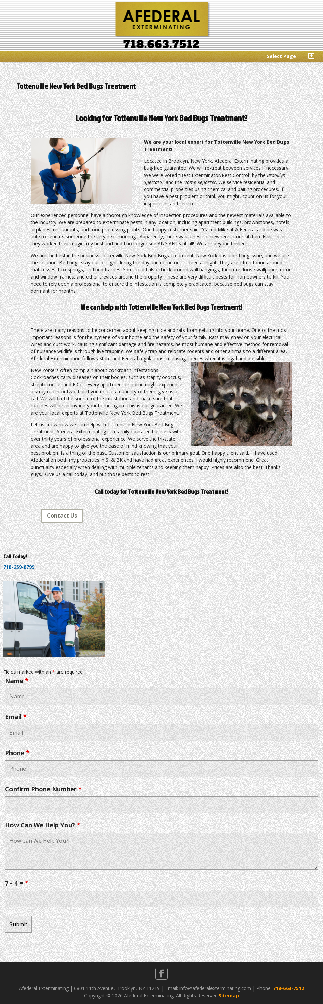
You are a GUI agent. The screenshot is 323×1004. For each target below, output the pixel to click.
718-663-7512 (288, 988)
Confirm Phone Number (43, 789)
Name (16, 681)
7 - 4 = (16, 883)
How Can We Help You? (42, 825)
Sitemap (229, 995)
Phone (17, 753)
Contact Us (62, 515)
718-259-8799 (18, 567)
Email (16, 717)
